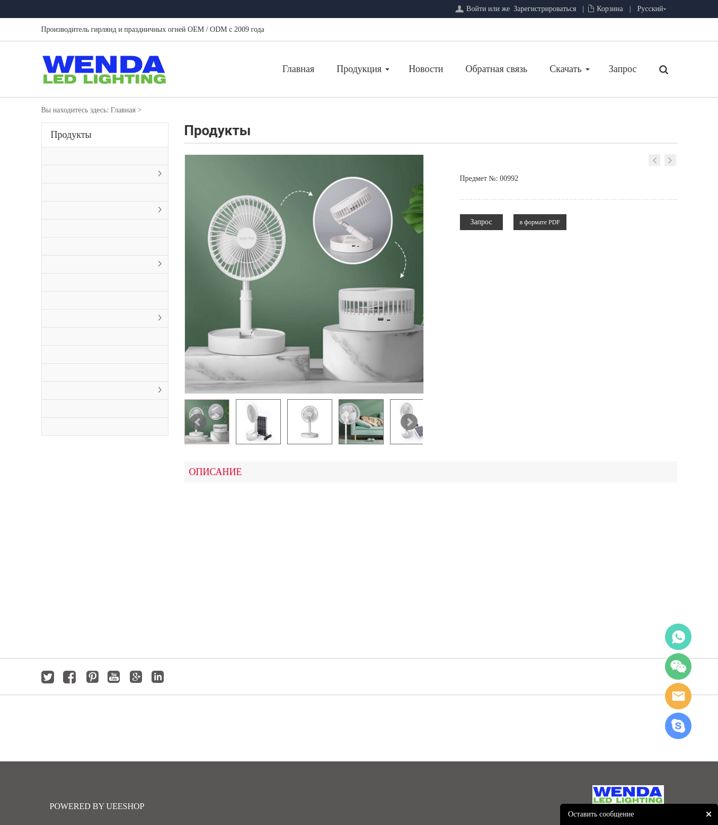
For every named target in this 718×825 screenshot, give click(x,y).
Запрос (568, 69)
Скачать (511, 69)
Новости (371, 69)
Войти (476, 9)
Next (409, 422)
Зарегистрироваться (544, 9)
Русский (650, 9)
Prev (198, 422)
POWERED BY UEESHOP (97, 806)
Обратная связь (442, 69)
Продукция (304, 69)
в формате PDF (540, 222)
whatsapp (678, 637)
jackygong (678, 696)
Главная (244, 69)
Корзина (610, 9)
